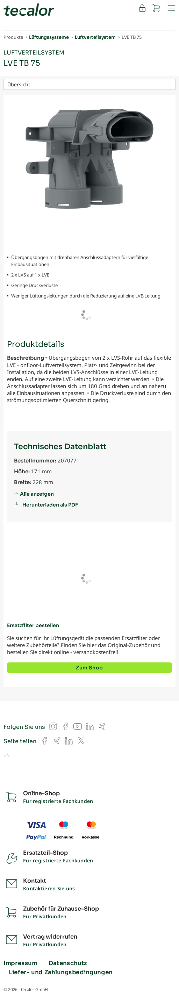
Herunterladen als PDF (50, 505)
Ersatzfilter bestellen (33, 625)
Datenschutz (68, 963)
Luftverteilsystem (33, 52)
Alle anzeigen (37, 494)
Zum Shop (89, 668)
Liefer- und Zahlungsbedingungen (61, 972)
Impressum (20, 963)
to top (6, 756)
